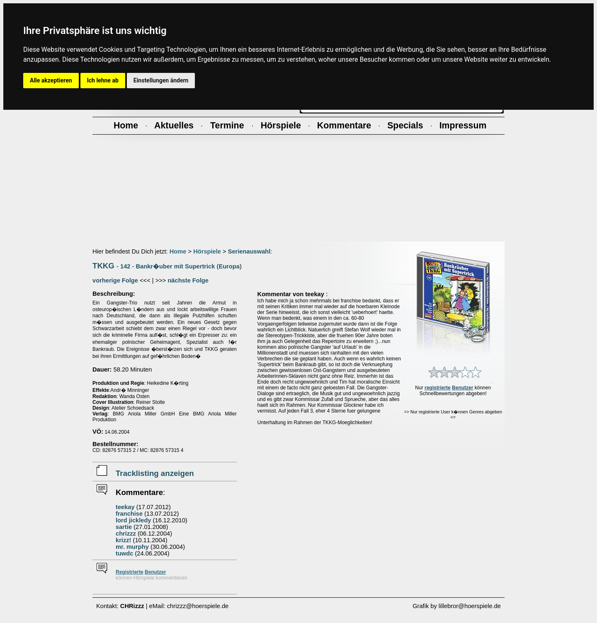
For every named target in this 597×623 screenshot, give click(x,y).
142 (125, 266)
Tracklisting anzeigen (155, 473)
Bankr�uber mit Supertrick (175, 266)
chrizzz (126, 533)
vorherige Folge (115, 280)
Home (178, 251)
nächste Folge (188, 280)
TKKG (103, 265)
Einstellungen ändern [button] (161, 80)
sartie (124, 527)
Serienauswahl (249, 251)
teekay (125, 507)
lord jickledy (133, 520)
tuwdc (124, 553)
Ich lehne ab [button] (103, 80)
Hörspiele (207, 251)
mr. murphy (132, 546)
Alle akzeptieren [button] (51, 80)
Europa (229, 266)
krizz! (123, 540)
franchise (129, 513)
